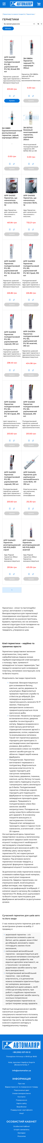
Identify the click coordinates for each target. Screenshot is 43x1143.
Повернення (21, 1100)
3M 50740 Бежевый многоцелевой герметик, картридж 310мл (30, 134)
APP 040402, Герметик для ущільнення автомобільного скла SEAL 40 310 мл (31, 478)
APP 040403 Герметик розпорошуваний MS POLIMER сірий (12, 545)
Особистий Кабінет (21, 1126)
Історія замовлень (21, 1130)
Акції (21, 1113)
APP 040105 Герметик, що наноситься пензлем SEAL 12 (30, 200)
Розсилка (22, 1136)
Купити (12, 101)
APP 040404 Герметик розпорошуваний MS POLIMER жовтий (31, 545)
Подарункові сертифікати (22, 1110)
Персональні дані (21, 1090)
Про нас (21, 1084)
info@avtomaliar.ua (21, 1070)
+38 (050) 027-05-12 (21, 1052)
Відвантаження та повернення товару (21, 1087)
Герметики (30, 14)
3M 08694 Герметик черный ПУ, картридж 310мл (29, 63)
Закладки (21, 1133)
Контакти (21, 1097)
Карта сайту (22, 1103)
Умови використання (21, 1093)
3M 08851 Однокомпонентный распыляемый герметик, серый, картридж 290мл (12, 133)
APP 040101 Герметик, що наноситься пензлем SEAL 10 (11, 200)
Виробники (21, 1107)
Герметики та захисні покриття (14, 14)
